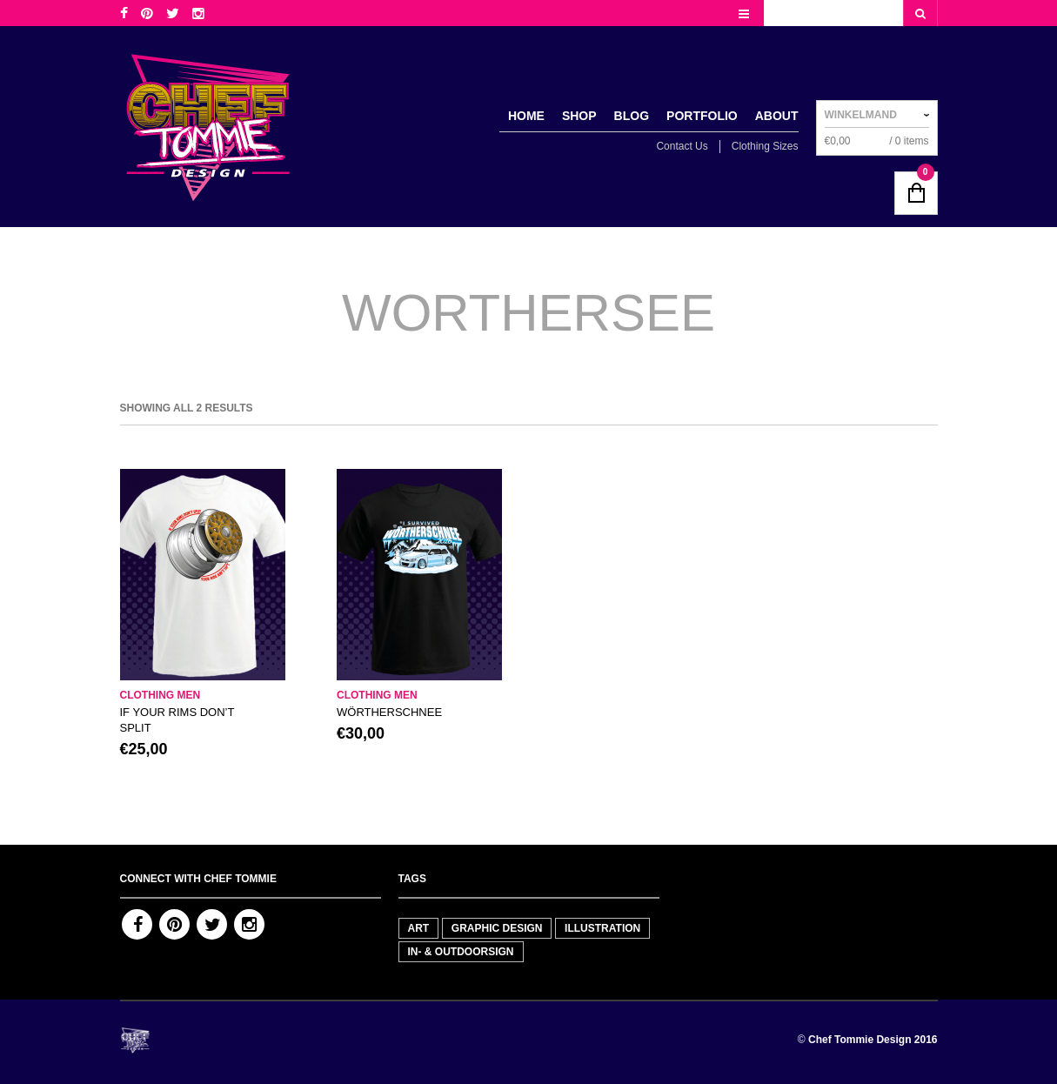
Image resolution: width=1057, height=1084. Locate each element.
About (777, 116)
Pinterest (174, 924)
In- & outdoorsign (461, 952)
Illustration (602, 928)
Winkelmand (861, 115)
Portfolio (702, 116)
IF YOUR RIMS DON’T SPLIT (177, 720)
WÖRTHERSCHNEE (389, 712)
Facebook (137, 924)
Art (419, 928)
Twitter (212, 924)
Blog (631, 116)
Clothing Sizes (765, 146)
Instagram (249, 924)
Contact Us (681, 146)
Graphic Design (497, 928)
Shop (579, 116)
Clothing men (160, 695)
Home (526, 116)
